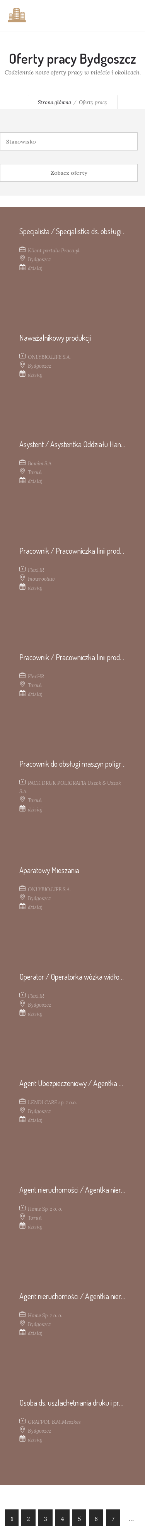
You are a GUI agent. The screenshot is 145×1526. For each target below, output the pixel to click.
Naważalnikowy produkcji (55, 338)
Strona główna (54, 102)
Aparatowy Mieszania (49, 870)
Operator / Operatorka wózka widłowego (77, 977)
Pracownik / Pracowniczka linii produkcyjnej (80, 551)
